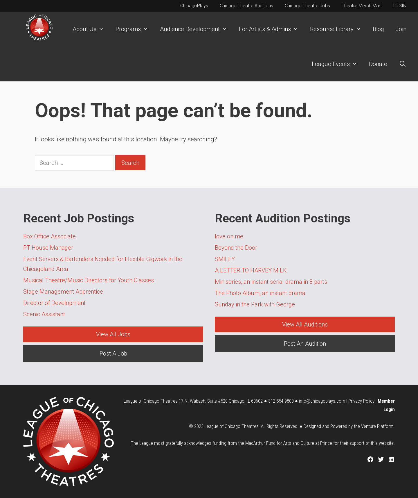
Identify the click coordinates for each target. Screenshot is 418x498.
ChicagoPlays (194, 5)
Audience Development (196, 29)
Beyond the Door (236, 247)
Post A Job (113, 353)
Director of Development (54, 302)
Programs (135, 29)
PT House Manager (48, 247)
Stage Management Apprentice (63, 291)
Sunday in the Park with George (255, 304)
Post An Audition (305, 343)
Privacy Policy (361, 401)
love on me (229, 236)
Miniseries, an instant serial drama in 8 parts (271, 281)
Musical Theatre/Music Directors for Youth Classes (88, 280)
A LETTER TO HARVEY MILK (251, 270)
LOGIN (399, 5)
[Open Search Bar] (402, 64)
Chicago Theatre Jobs (307, 5)
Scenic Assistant (44, 314)
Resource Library (338, 29)
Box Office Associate (49, 236)
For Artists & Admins (271, 29)
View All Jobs (113, 334)
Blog (378, 29)
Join (401, 29)
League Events (337, 64)
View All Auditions (305, 324)
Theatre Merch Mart (362, 5)
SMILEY (225, 259)
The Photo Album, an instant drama (260, 293)
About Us (91, 29)
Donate (378, 63)
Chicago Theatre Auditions (246, 5)
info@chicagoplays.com (322, 401)
